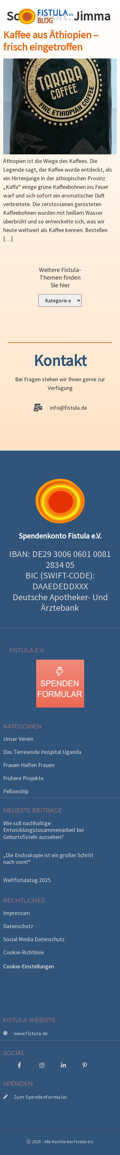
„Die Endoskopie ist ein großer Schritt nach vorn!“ (48, 858)
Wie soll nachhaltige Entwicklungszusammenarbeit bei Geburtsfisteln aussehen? (43, 830)
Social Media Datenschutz (34, 939)
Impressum (16, 913)
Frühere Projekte (23, 778)
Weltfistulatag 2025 (27, 880)
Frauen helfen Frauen (28, 765)
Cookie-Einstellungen (28, 966)
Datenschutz (18, 926)
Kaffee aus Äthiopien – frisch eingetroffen (50, 40)
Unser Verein (18, 739)
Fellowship (15, 791)
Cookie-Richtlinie (23, 952)
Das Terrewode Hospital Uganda (42, 752)
